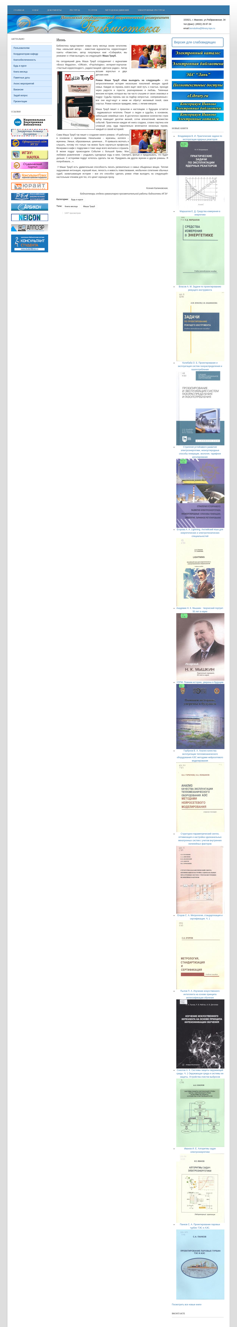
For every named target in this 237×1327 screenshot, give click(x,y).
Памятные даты (22, 77)
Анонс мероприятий (24, 83)
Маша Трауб (89, 206)
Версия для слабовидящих (195, 42)
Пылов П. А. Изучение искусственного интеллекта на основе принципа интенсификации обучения (200, 994)
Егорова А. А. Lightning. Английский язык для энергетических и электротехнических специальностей (200, 533)
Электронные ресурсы (151, 10)
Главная (19, 10)
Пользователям (21, 48)
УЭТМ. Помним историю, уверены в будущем (200, 682)
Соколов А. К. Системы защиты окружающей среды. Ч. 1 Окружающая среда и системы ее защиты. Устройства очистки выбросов (199, 1073)
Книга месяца (71, 206)
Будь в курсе (77, 199)
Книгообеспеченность (25, 60)
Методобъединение (117, 10)
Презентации (20, 101)
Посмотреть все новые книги (186, 1304)
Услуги (92, 10)
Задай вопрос (21, 95)
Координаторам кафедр (26, 54)
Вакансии (18, 89)
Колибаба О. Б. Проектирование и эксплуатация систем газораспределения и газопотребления (200, 366)
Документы (54, 10)
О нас (35, 10)
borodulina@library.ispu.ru (202, 28)
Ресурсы (75, 10)
